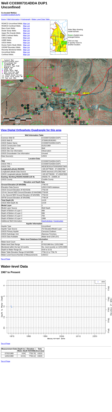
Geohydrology (47, 221)
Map (24, 23)
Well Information (13, 19)
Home (3, 19)
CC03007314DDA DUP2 (10, 15)
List (28, 23)
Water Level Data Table (41, 19)
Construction (58, 221)
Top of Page (5, 259)
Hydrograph (25, 19)
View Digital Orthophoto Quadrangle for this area (31, 130)
